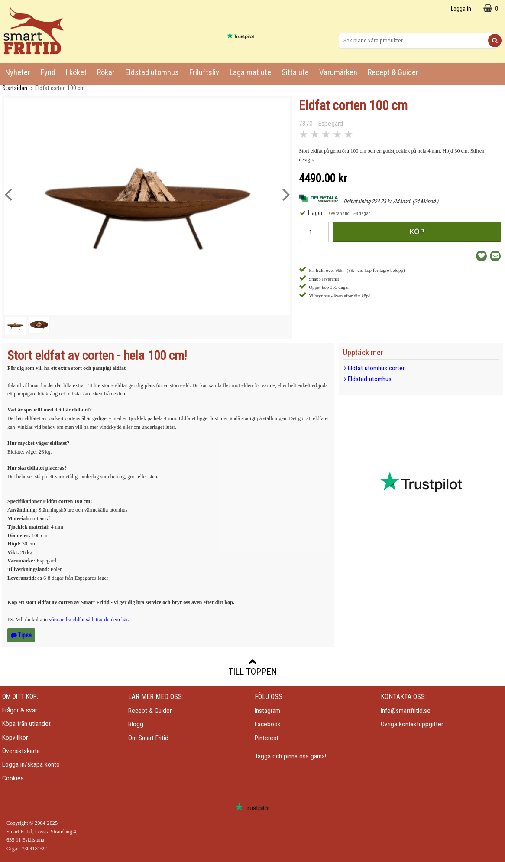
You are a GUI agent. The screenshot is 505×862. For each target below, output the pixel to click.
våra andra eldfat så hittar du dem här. (89, 620)
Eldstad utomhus (152, 72)
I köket (76, 72)
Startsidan (14, 88)
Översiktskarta (21, 751)
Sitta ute (295, 72)
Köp (416, 231)
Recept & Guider (393, 72)
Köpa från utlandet (26, 724)
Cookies (13, 778)
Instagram (267, 711)
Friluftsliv (204, 72)
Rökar (106, 72)
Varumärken (338, 72)
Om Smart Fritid (148, 738)
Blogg (135, 724)
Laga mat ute (250, 72)
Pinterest (266, 738)
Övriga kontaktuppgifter (412, 724)
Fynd (48, 72)
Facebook (268, 724)
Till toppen (252, 667)
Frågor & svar (19, 710)
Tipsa (21, 635)
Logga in (461, 8)
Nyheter (17, 72)
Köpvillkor (15, 737)
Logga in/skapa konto (31, 764)
